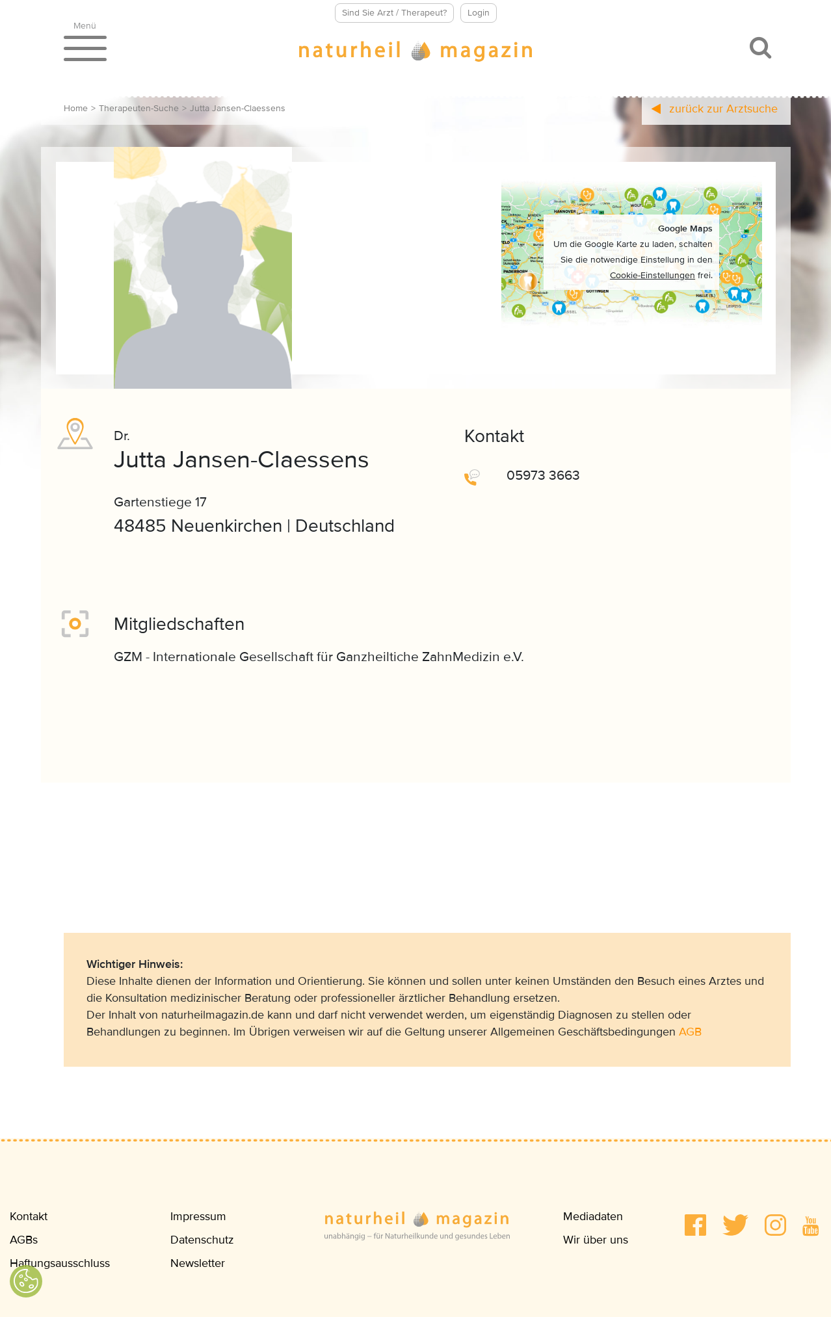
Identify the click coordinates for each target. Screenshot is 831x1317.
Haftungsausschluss (60, 1263)
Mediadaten (593, 1216)
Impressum (198, 1216)
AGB (690, 1031)
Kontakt (28, 1216)
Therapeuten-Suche (139, 108)
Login (479, 12)
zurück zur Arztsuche (715, 108)
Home (76, 108)
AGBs (24, 1239)
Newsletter (197, 1263)
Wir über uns (595, 1239)
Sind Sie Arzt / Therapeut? (394, 12)
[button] (695, 1225)
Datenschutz (202, 1239)
